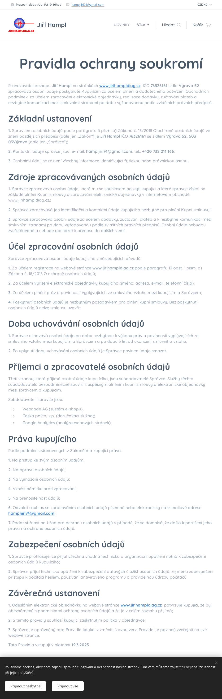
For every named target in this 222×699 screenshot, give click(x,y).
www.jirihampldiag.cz (119, 85)
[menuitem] (121, 25)
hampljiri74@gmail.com (87, 4)
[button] (171, 25)
